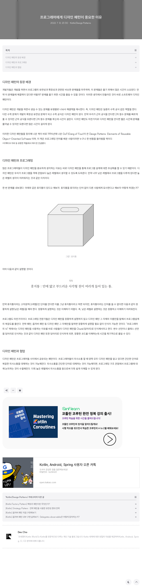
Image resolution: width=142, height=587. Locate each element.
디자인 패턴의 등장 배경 (16, 125)
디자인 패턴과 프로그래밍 (17, 203)
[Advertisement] (71, 98)
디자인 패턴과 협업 (13, 394)
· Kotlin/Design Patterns (80, 23)
